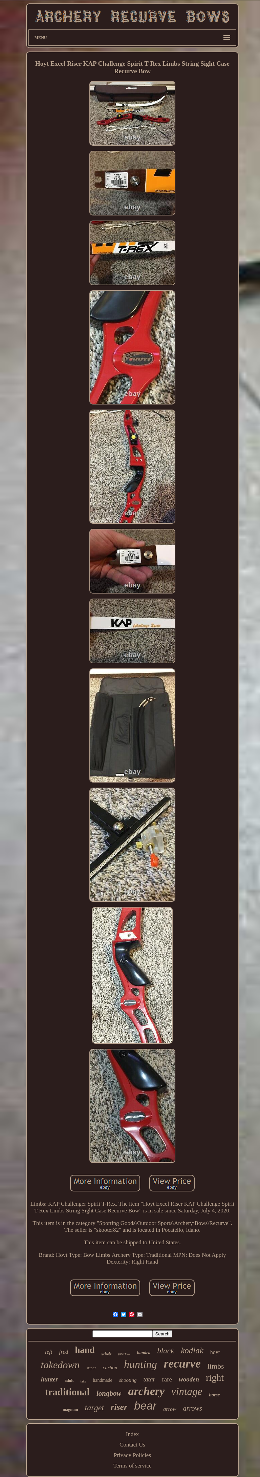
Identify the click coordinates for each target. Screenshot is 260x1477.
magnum (70, 1409)
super (91, 1367)
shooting (128, 1380)
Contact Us (132, 1444)
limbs (216, 1366)
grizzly (106, 1353)
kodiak (192, 1350)
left (48, 1352)
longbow (109, 1393)
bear (145, 1405)
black (165, 1351)
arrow (169, 1409)
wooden (189, 1379)
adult (69, 1380)
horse (214, 1394)
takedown (60, 1364)
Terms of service (132, 1465)
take (83, 1381)
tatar (149, 1379)
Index (132, 1434)
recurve (182, 1363)
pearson (124, 1353)
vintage (186, 1391)
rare (167, 1379)
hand (85, 1350)
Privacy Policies (132, 1455)
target (94, 1407)
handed (144, 1352)
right (215, 1377)
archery (146, 1391)
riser (119, 1407)
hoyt (215, 1352)
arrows (192, 1408)
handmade (102, 1380)
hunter (49, 1379)
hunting (140, 1364)
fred (63, 1352)
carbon (110, 1367)
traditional (67, 1392)
